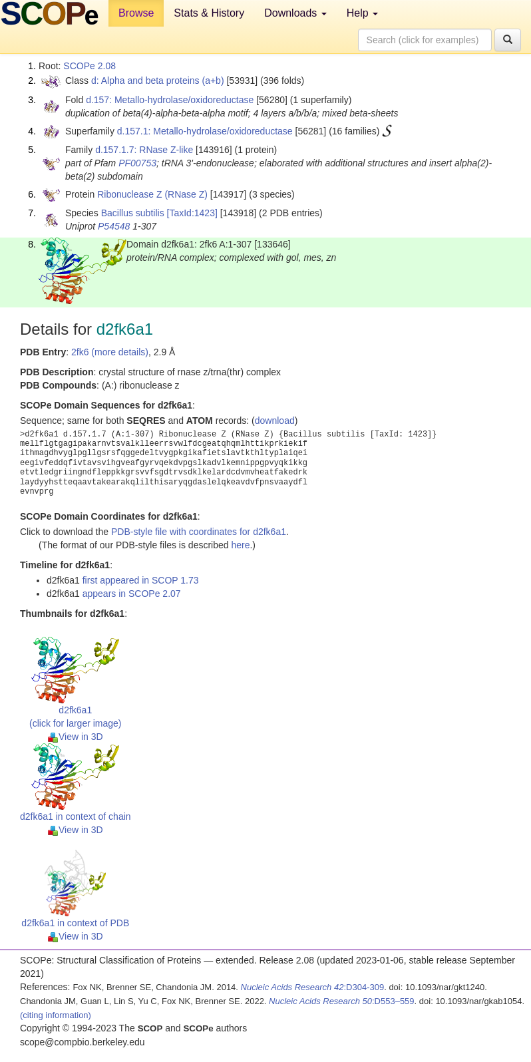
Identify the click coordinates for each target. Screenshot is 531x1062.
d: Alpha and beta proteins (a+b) (157, 80)
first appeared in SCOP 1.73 (141, 580)
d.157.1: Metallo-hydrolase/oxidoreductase (205, 131)
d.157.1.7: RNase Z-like (144, 149)
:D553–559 (342, 1001)
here (240, 545)
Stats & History (209, 13)
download (275, 420)
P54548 (114, 226)
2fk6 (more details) (109, 352)
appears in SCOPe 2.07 (132, 593)
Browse (136, 13)
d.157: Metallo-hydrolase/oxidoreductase (170, 99)
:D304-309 (313, 987)
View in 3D (75, 736)
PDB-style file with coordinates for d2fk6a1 (198, 531)
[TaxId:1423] (192, 213)
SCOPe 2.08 (89, 66)
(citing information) (55, 1015)
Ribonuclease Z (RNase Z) (152, 194)
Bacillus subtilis (132, 213)
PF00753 (137, 163)
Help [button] (362, 13)
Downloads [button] (295, 13)
